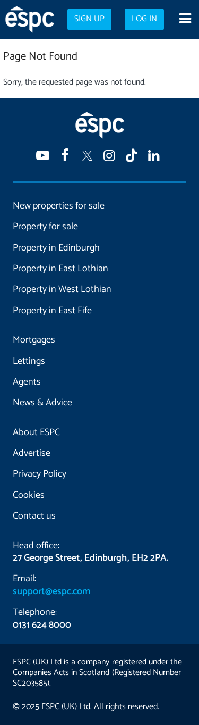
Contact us (34, 516)
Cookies (29, 495)
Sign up (89, 19)
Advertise (31, 453)
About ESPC (36, 432)
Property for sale (45, 227)
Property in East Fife (52, 311)
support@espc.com (51, 591)
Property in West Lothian (62, 289)
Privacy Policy (39, 474)
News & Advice (42, 403)
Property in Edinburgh (56, 248)
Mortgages (34, 340)
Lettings (29, 361)
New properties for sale (59, 206)
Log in (144, 19)
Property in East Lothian (60, 269)
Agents (27, 382)
